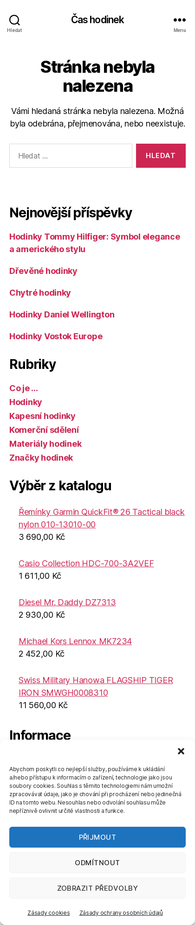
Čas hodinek (97, 20)
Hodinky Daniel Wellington (61, 314)
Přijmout (98, 837)
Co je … (23, 388)
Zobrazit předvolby (97, 888)
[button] (181, 751)
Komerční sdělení (44, 430)
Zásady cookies (48, 912)
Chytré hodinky (40, 293)
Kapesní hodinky (42, 416)
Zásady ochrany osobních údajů (121, 912)
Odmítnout (97, 862)
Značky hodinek (41, 457)
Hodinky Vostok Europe (55, 336)
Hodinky (25, 402)
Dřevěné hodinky (43, 271)
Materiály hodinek (45, 444)
